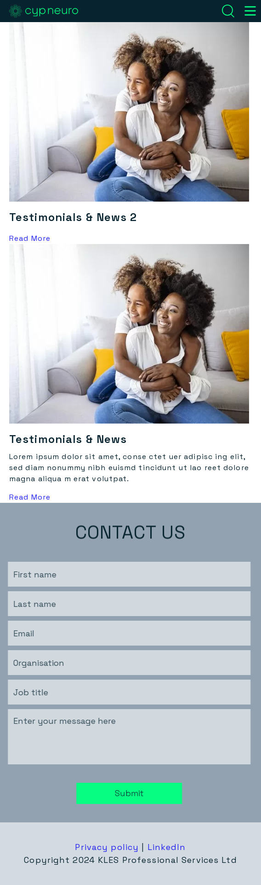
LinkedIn (167, 847)
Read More (30, 238)
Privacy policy (107, 847)
